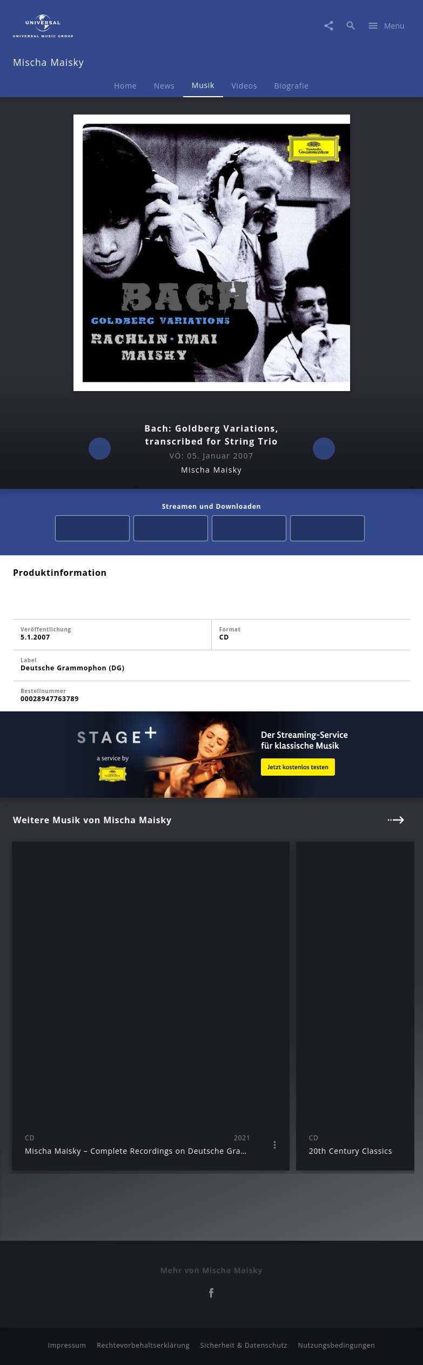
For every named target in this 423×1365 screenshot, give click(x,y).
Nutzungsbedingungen (336, 1345)
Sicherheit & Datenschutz (243, 1345)
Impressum (67, 1345)
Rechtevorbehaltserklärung (143, 1345)
